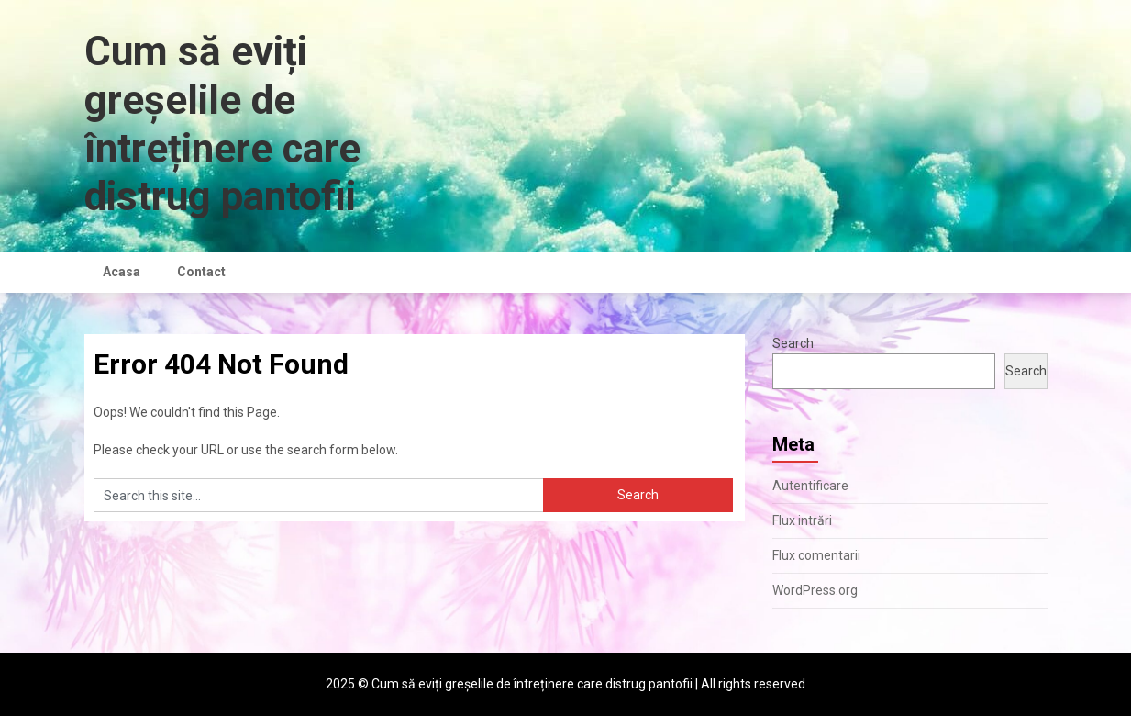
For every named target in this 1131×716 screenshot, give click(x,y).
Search (793, 343)
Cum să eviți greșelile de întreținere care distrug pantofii (222, 124)
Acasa (121, 271)
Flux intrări (802, 520)
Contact (201, 271)
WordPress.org (815, 590)
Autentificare (810, 485)
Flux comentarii (816, 555)
